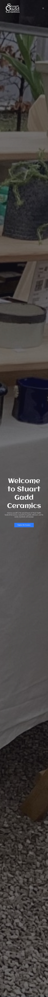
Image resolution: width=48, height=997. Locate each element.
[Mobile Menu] (43, 8)
